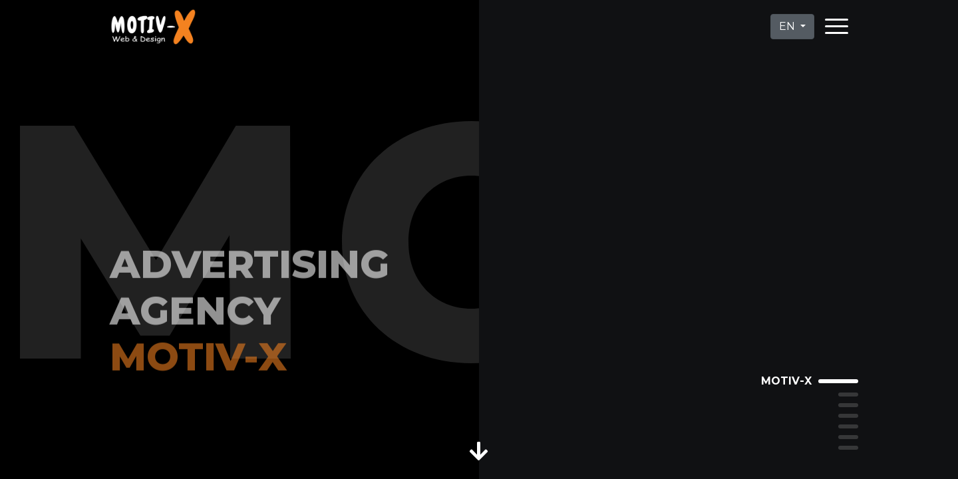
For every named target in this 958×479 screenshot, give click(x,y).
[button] (479, 448)
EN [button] (788, 26)
